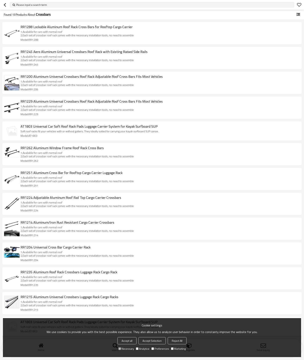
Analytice (142, 349)
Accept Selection (152, 341)
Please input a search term (31, 5)
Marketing (178, 349)
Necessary (126, 349)
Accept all (127, 341)
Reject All (177, 341)
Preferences (160, 349)
